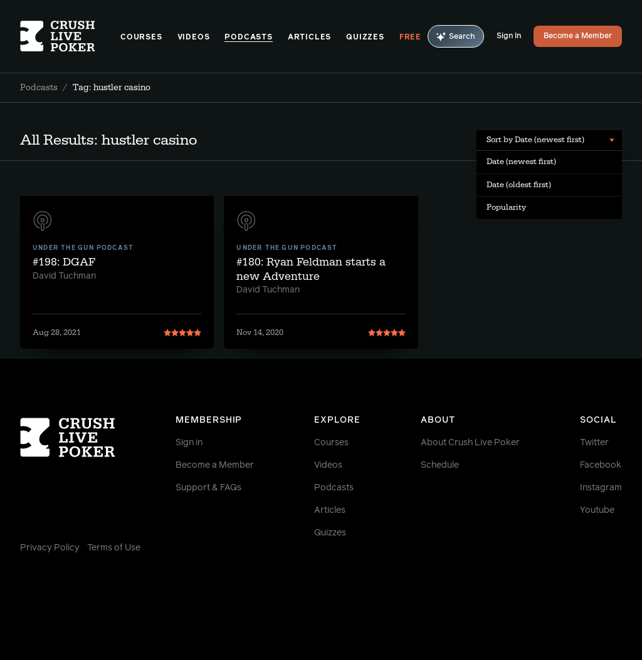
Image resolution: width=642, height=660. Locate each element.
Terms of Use (113, 548)
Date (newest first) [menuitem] (521, 162)
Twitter (594, 442)
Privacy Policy (50, 548)
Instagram (601, 487)
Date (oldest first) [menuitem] (519, 185)
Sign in (189, 442)
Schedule (440, 465)
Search (455, 36)
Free (410, 37)
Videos (193, 37)
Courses (141, 37)
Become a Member (578, 36)
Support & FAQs (208, 487)
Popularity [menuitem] (506, 207)
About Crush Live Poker (470, 442)
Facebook (600, 465)
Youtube (597, 510)
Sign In (509, 36)
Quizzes (365, 37)
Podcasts (248, 37)
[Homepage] (70, 36)
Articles (309, 37)
